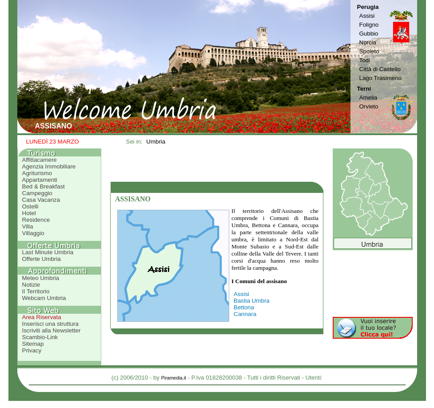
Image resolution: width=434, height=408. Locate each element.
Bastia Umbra (252, 300)
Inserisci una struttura (50, 323)
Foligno (369, 24)
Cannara (245, 314)
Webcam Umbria (44, 298)
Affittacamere (39, 159)
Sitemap (33, 343)
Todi (364, 60)
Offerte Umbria (41, 259)
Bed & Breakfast (43, 186)
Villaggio (33, 233)
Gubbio (368, 33)
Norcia (368, 42)
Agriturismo (37, 173)
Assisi (367, 15)
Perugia (368, 7)
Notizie (31, 284)
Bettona (244, 307)
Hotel (29, 213)
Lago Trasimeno (380, 78)
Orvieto (368, 106)
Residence (36, 219)
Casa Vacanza (41, 199)
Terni (364, 88)
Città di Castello (380, 69)
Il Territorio (36, 291)
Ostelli (30, 206)
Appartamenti (39, 179)
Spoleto (369, 51)
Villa (27, 226)
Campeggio (37, 193)
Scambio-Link (40, 337)
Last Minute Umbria (48, 252)
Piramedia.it (173, 377)
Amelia (368, 97)
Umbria (155, 141)
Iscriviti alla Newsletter (51, 330)
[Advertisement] (217, 165)
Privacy (32, 350)
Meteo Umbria (41, 278)
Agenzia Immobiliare (49, 166)
